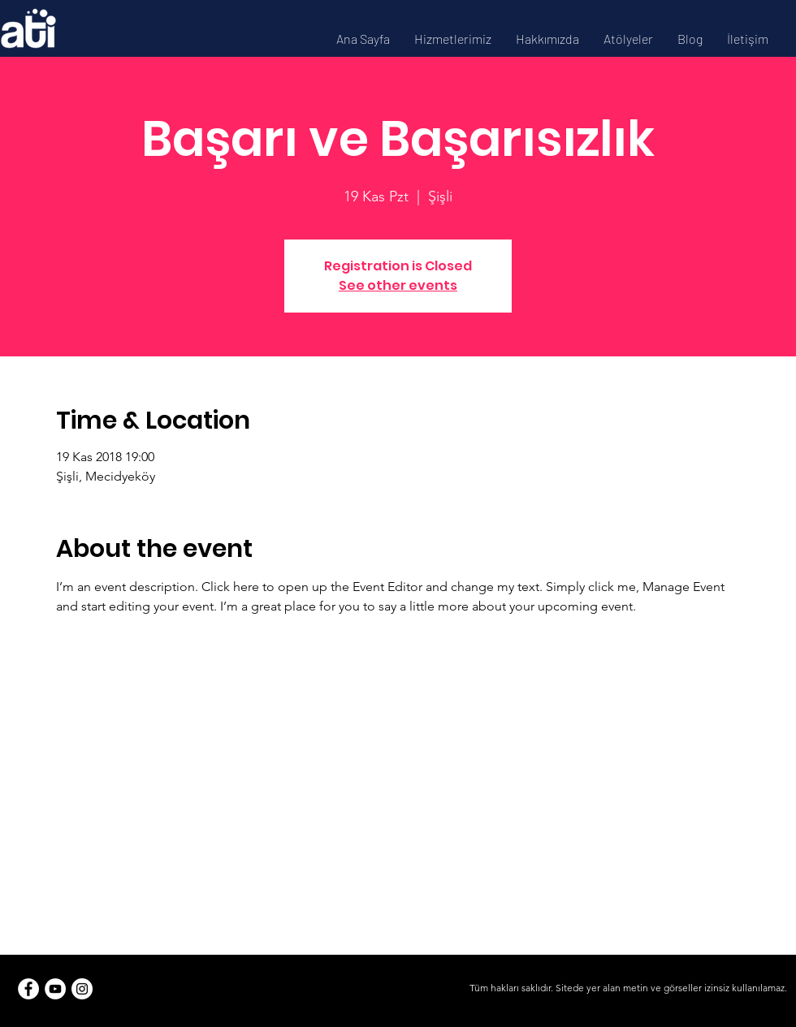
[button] (453, 38)
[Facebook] (28, 988)
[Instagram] (82, 988)
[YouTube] (55, 988)
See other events (398, 285)
